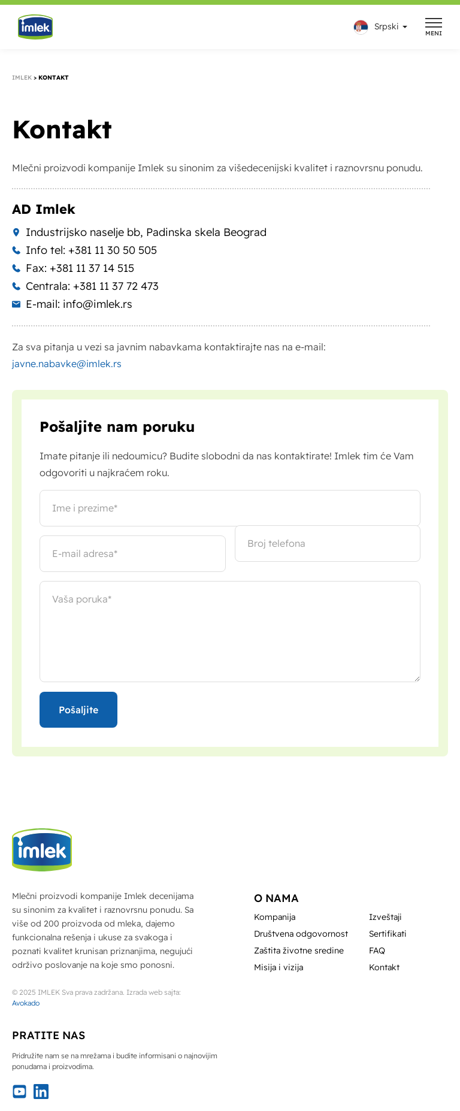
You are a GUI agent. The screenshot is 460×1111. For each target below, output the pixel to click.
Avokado (26, 1002)
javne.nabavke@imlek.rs (67, 364)
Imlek (22, 77)
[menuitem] (377, 27)
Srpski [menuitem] (386, 26)
